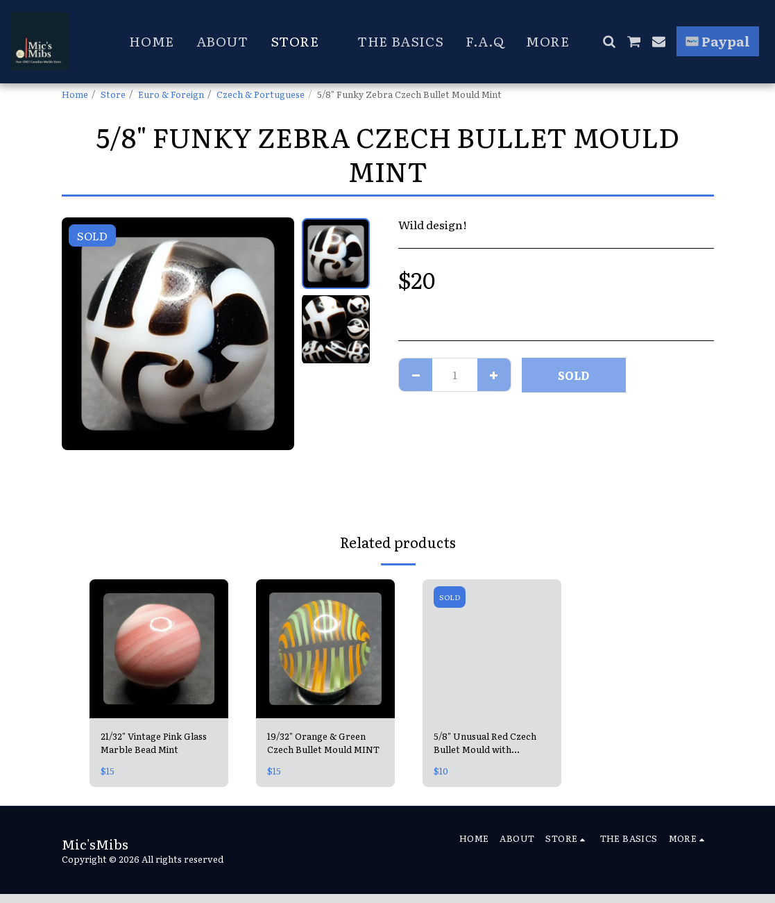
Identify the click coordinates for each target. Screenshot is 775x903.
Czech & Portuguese (260, 94)
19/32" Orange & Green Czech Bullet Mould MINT (323, 742)
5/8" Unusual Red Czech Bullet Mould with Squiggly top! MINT (485, 742)
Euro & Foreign (171, 94)
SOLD (573, 375)
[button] (608, 41)
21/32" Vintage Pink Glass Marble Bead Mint (154, 742)
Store (113, 94)
